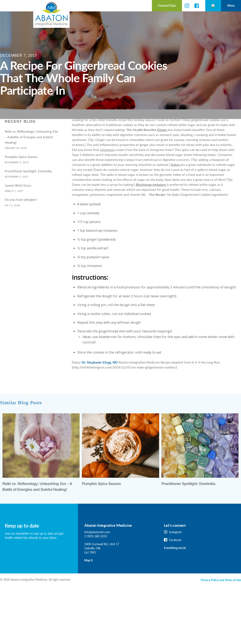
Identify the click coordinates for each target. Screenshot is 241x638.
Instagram (175, 541)
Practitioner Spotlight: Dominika (28, 180)
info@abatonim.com (97, 541)
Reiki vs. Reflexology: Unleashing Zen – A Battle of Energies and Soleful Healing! (31, 146)
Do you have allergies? (21, 209)
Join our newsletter (17, 543)
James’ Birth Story (18, 195)
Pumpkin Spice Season (21, 166)
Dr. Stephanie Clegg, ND (100, 372)
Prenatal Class (142, 5)
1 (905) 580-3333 (95, 545)
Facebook (175, 549)
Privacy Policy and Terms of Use (221, 589)
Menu (231, 5)
